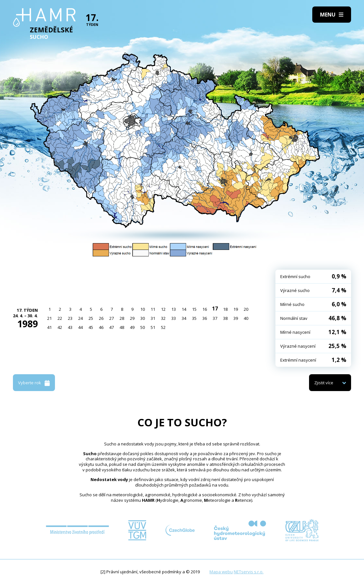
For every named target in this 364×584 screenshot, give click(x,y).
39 (235, 318)
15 (194, 309)
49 (132, 327)
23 (70, 318)
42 (60, 327)
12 (163, 309)
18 (225, 309)
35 (194, 318)
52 (163, 327)
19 (235, 309)
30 (142, 318)
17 (215, 308)
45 (91, 327)
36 (204, 318)
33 (173, 318)
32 (163, 318)
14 (184, 309)
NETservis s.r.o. (248, 572)
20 (246, 309)
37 (215, 318)
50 (142, 327)
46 (101, 327)
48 (122, 327)
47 (111, 327)
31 (153, 318)
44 (80, 327)
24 (80, 318)
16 (204, 309)
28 (122, 318)
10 (142, 309)
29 (132, 318)
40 (246, 318)
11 (153, 309)
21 (49, 318)
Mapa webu (221, 572)
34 (184, 318)
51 (153, 327)
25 (91, 318)
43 (70, 327)
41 (49, 327)
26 (101, 318)
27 (111, 318)
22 (60, 318)
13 (173, 309)
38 (225, 318)
